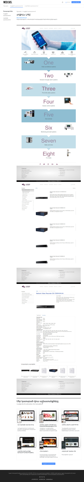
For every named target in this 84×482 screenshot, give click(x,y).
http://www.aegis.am (22, 17)
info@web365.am (49, 479)
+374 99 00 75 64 (34, 479)
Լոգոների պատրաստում (31, 6)
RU (69, 2)
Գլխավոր (5, 6)
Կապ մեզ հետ (76, 2)
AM (66, 2)
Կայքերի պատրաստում (16, 6)
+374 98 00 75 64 (42, 479)
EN (67, 2)
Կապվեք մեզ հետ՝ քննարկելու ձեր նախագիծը (30, 404)
